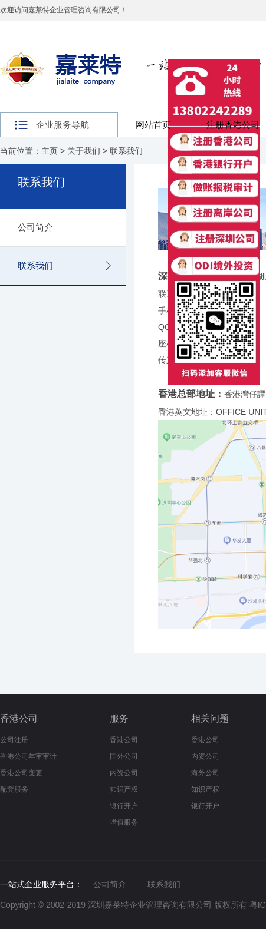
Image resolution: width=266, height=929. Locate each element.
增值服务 (124, 822)
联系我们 (126, 151)
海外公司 (205, 773)
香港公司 (19, 718)
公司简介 (35, 227)
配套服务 (14, 789)
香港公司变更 (21, 773)
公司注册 (14, 740)
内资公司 (124, 773)
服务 (119, 718)
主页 (49, 151)
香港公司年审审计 (28, 756)
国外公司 (124, 756)
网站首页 (153, 125)
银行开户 (124, 806)
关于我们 (83, 151)
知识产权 (124, 789)
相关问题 (210, 718)
